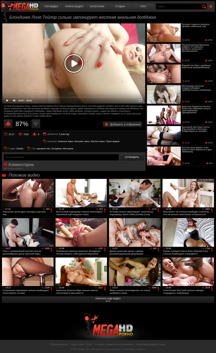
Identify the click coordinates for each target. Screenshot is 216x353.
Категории (97, 6)
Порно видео (74, 6)
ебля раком (68, 148)
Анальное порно (65, 141)
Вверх (211, 347)
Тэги (143, 6)
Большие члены (81, 141)
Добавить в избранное (125, 124)
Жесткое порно (98, 141)
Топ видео (51, 6)
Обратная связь (59, 344)
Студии (120, 6)
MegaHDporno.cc (19, 6)
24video (19, 148)
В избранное (210, 6)
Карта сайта (77, 344)
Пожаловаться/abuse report (150, 344)
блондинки (56, 148)
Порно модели (112, 141)
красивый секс (43, 148)
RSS (89, 344)
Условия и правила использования (114, 344)
